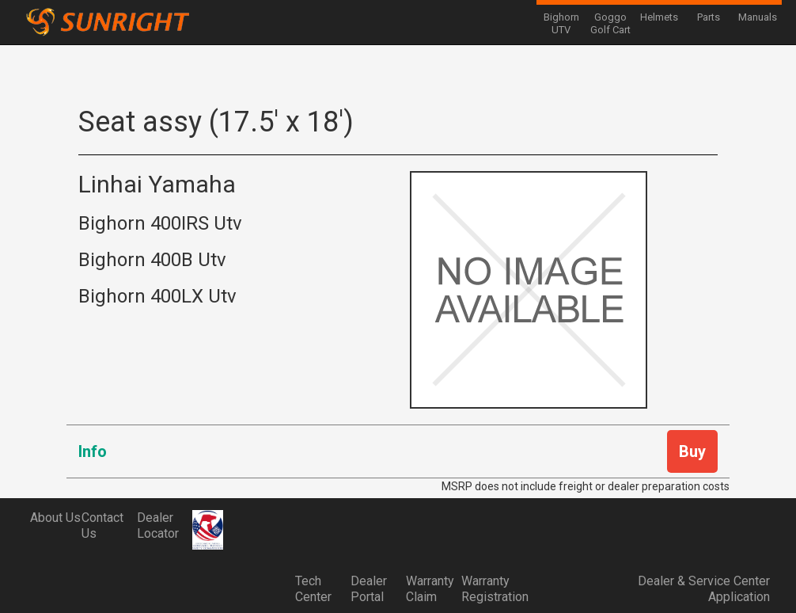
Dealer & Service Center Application (704, 588)
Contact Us (102, 525)
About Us (55, 517)
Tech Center (313, 588)
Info (92, 451)
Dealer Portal (369, 588)
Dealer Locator (158, 525)
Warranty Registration (489, 588)
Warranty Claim (430, 588)
